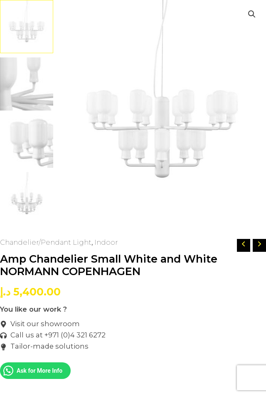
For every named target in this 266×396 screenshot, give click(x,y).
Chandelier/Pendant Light (45, 242)
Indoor (106, 242)
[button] (251, 14)
